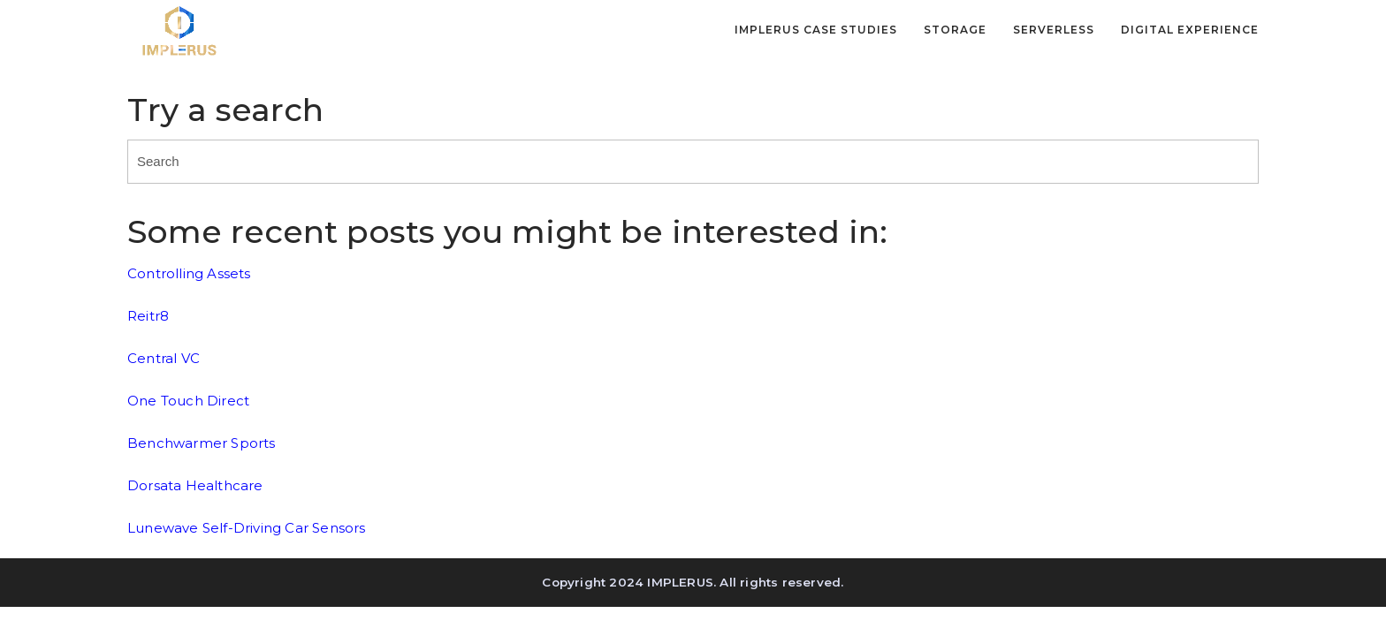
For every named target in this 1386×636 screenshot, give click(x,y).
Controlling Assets (189, 273)
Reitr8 (148, 315)
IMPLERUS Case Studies (816, 30)
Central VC (163, 358)
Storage (955, 30)
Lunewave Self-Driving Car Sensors (246, 527)
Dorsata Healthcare (195, 485)
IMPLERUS (680, 582)
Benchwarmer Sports (201, 443)
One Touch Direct (188, 400)
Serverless (1053, 30)
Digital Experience (1190, 30)
